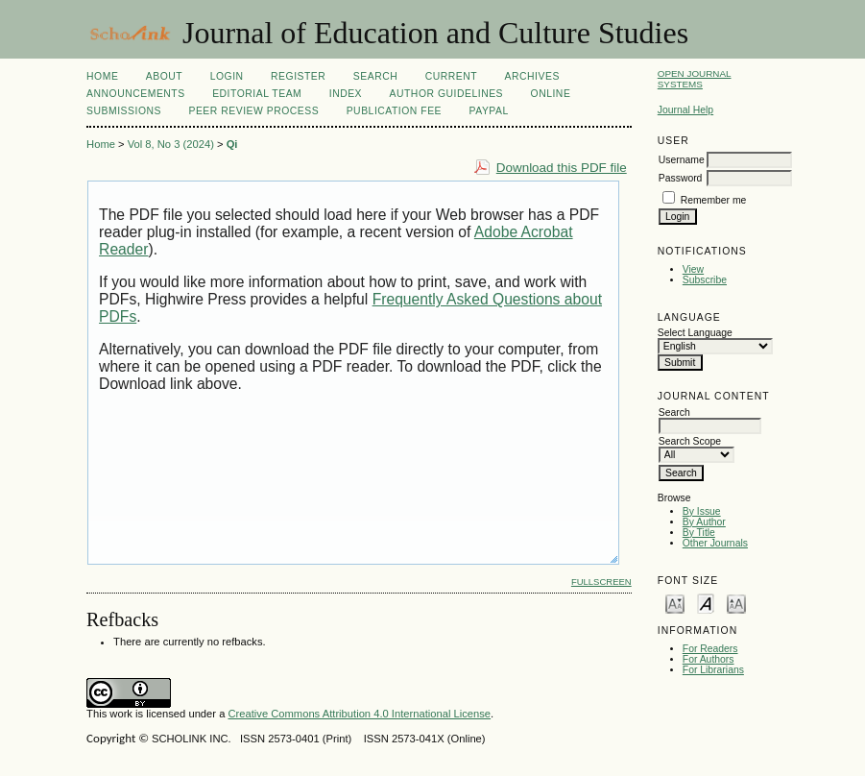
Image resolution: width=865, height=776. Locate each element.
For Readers (710, 648)
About (164, 76)
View (693, 269)
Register (298, 76)
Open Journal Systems (695, 78)
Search (375, 76)
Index (345, 93)
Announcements (135, 93)
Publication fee (394, 111)
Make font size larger (736, 603)
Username (682, 160)
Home (102, 76)
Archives (532, 76)
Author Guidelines (447, 93)
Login (227, 76)
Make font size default (705, 603)
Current (451, 76)
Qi (232, 144)
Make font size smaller (675, 603)
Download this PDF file (561, 167)
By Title (699, 532)
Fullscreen (601, 581)
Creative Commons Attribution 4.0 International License (359, 713)
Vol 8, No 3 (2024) (171, 144)
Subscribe (705, 280)
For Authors (708, 659)
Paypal (489, 111)
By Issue (702, 511)
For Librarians (713, 670)
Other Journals (715, 543)
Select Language (695, 332)
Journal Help (685, 110)
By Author (704, 522)
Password (681, 178)
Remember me (714, 200)
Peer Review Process (253, 111)
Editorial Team (256, 93)
